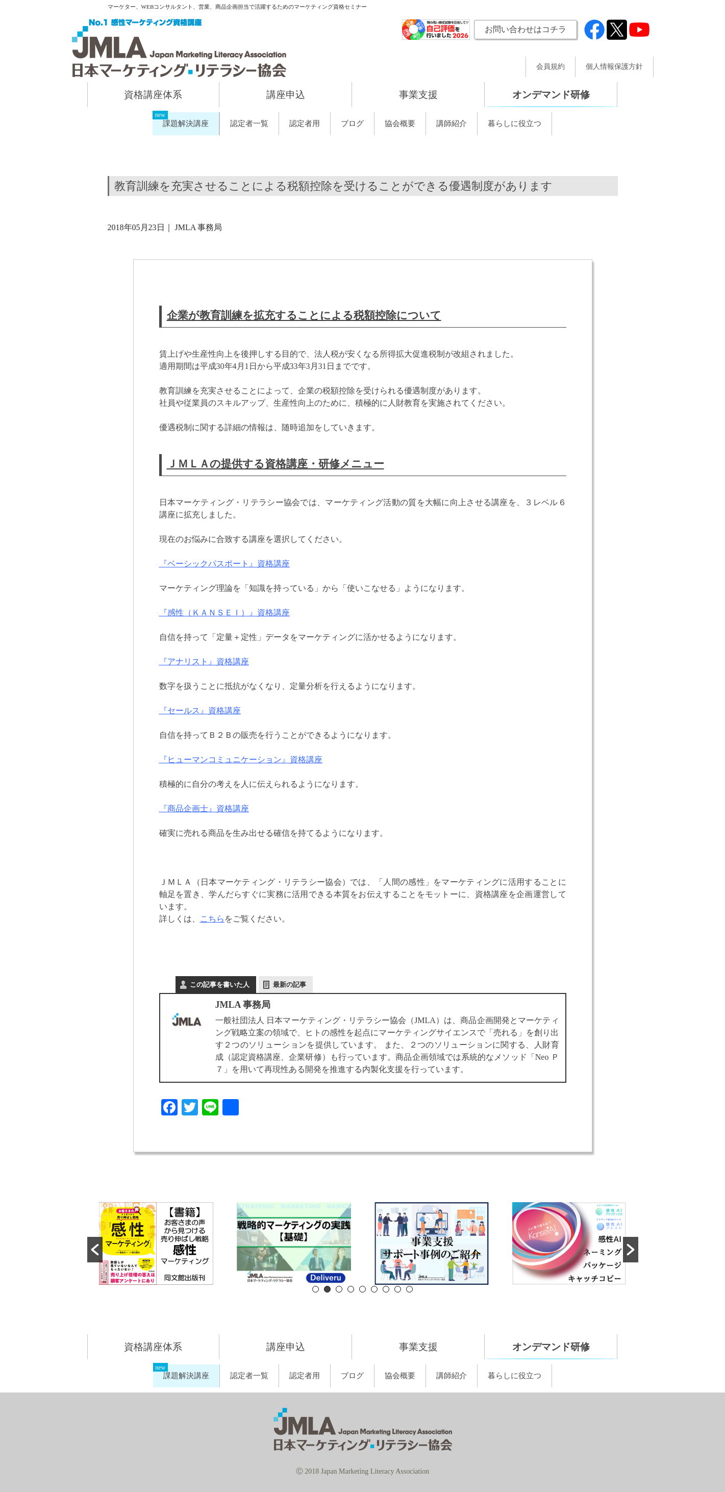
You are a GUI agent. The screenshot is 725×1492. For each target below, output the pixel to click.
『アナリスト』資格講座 (204, 661)
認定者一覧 (249, 123)
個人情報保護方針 (614, 66)
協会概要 (400, 123)
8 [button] (397, 1289)
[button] (95, 1249)
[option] (156, 1243)
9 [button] (409, 1289)
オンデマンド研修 (551, 94)
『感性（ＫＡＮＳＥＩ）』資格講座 (224, 612)
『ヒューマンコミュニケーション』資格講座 (240, 759)
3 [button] (339, 1289)
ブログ (352, 123)
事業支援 (418, 94)
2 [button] (327, 1289)
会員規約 (550, 66)
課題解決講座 (186, 123)
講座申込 (285, 94)
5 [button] (362, 1289)
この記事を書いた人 (219, 984)
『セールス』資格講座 (200, 710)
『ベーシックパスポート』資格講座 (224, 563)
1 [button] (315, 1289)
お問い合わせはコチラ (525, 29)
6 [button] (374, 1289)
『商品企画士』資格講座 (204, 808)
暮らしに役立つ (514, 123)
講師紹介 (451, 123)
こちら (212, 918)
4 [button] (350, 1289)
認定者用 (304, 123)
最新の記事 (289, 984)
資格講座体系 (153, 94)
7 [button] (386, 1289)
